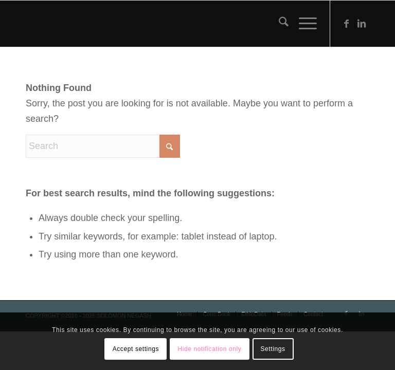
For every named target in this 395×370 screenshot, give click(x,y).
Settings (272, 349)
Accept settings (136, 349)
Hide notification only (209, 349)
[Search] (278, 24)
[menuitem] (278, 24)
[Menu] (303, 24)
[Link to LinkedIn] (361, 23)
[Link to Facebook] (346, 23)
